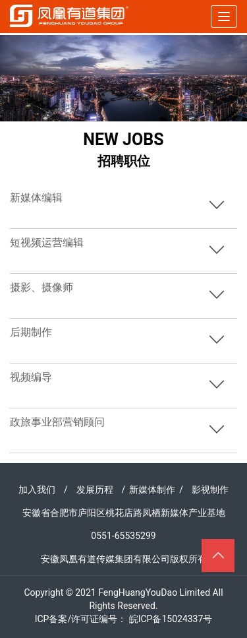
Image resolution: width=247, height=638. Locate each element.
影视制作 (210, 489)
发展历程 (94, 489)
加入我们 (36, 489)
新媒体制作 (152, 489)
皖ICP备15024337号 (171, 619)
